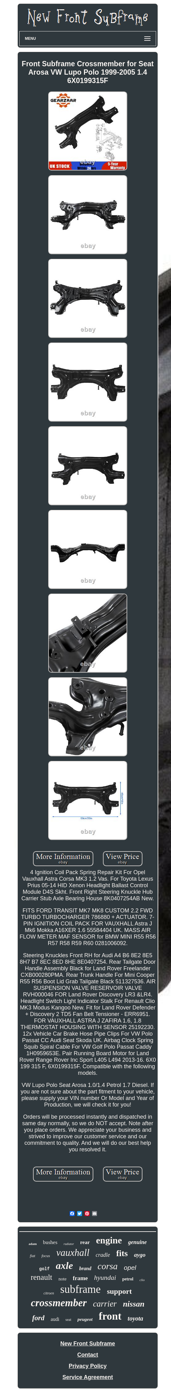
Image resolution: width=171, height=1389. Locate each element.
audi (55, 1319)
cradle (103, 1255)
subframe (80, 1289)
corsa (108, 1266)
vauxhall (73, 1252)
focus (45, 1255)
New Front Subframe (87, 1343)
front (110, 1316)
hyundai (105, 1277)
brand (85, 1268)
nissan (133, 1303)
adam (33, 1244)
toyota (135, 1318)
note (62, 1278)
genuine (137, 1242)
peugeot (84, 1319)
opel (130, 1267)
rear (85, 1242)
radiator (69, 1244)
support (119, 1291)
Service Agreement (87, 1377)
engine (109, 1240)
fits (122, 1253)
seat (69, 1319)
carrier (105, 1303)
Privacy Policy (88, 1366)
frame (80, 1278)
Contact (87, 1355)
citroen (49, 1293)
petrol (127, 1279)
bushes (50, 1242)
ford (38, 1318)
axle (64, 1265)
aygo (140, 1254)
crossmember (59, 1302)
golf (44, 1268)
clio (142, 1280)
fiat (32, 1255)
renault (41, 1277)
